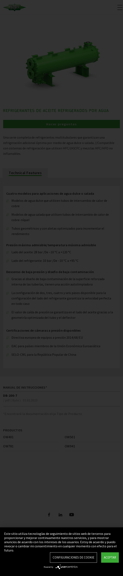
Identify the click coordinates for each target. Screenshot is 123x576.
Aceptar (110, 557)
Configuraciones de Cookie (73, 557)
